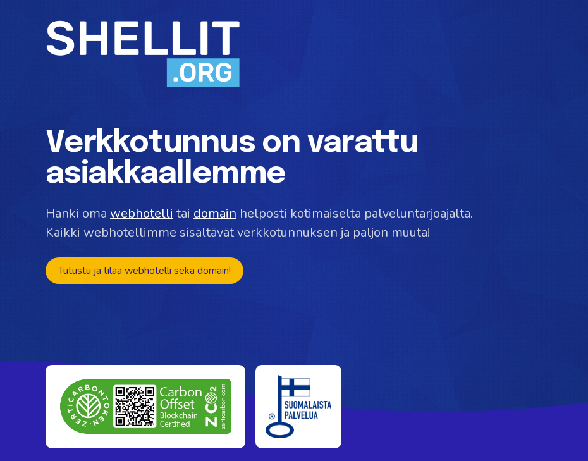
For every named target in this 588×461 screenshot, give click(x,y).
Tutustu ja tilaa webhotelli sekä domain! (144, 271)
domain (214, 213)
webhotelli (141, 213)
